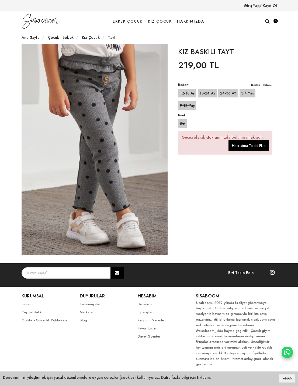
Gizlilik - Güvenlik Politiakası (44, 320)
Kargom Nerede (151, 320)
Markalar (87, 312)
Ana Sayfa (31, 37)
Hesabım (145, 304)
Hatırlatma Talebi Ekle (248, 145)
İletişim (27, 304)
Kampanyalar (90, 304)
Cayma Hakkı (32, 312)
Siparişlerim (147, 312)
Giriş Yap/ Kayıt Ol (260, 5)
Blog (83, 320)
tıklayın (203, 377)
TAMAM (287, 378)
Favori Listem (148, 328)
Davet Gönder (149, 336)
